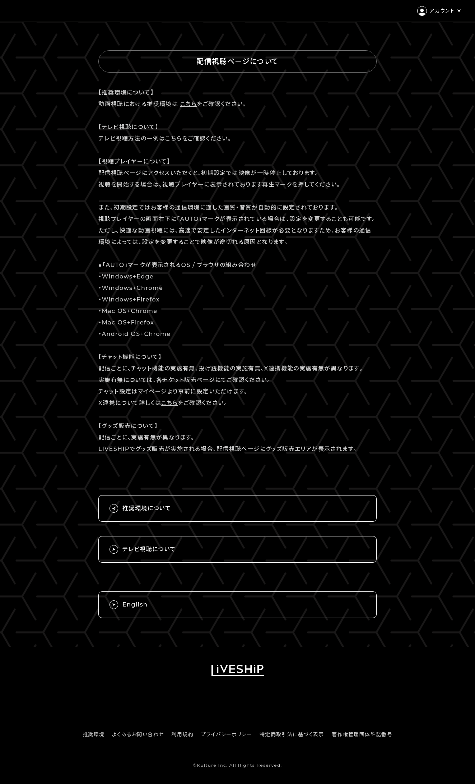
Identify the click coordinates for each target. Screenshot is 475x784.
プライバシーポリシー (226, 734)
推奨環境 (94, 734)
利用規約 (182, 734)
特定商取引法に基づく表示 (292, 734)
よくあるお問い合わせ (138, 734)
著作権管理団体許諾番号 (362, 734)
